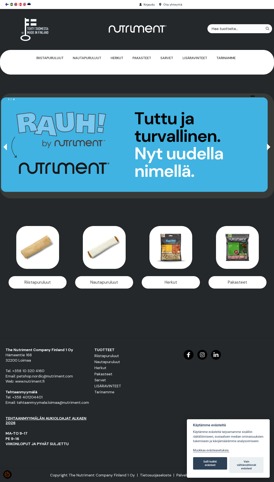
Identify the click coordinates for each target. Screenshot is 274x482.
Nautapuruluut (87, 58)
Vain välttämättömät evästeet (246, 465)
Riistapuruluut (50, 58)
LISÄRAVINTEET (195, 58)
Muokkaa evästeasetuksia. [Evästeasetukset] (211, 450)
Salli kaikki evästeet (210, 463)
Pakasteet (142, 58)
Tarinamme (226, 58)
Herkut (117, 58)
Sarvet (166, 58)
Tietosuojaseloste (155, 475)
